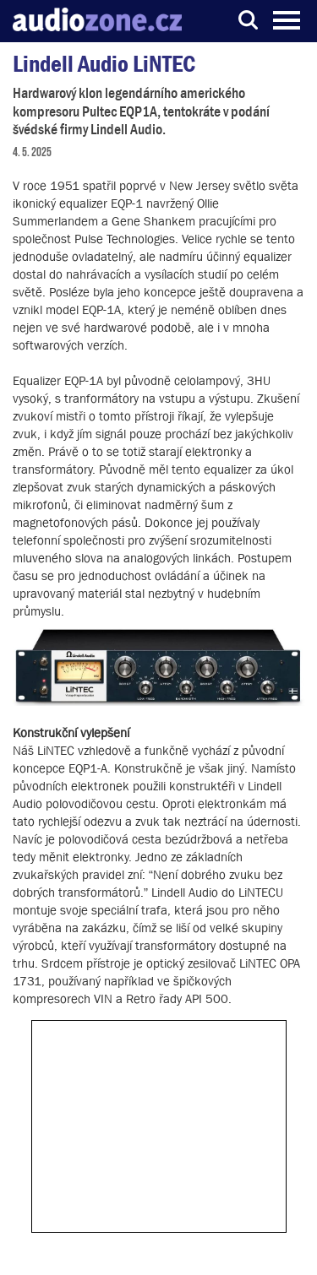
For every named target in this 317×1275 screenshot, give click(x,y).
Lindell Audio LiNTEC (104, 64)
